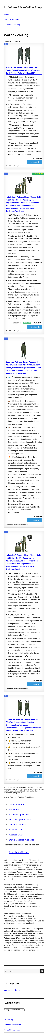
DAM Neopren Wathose (20, 819)
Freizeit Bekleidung (12, 25)
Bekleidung (8, 14)
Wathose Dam (15, 829)
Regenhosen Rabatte (19, 852)
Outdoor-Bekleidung (12, 19)
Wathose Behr (15, 834)
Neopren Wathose (17, 824)
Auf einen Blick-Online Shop (23, 7)
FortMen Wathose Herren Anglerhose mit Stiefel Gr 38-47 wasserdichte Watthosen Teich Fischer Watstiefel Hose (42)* (23, 70)
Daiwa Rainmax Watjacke (21, 839)
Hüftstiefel (14, 809)
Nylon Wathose (16, 804)
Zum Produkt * (36, 162)
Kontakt (18, 990)
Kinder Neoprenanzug (19, 814)
